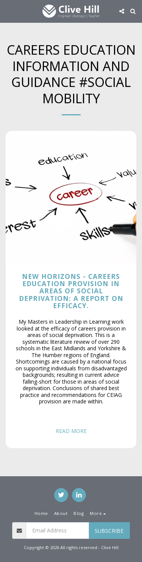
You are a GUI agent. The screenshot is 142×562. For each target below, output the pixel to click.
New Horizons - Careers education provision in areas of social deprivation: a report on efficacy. (71, 291)
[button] (8, 11)
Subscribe (109, 530)
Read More (71, 430)
